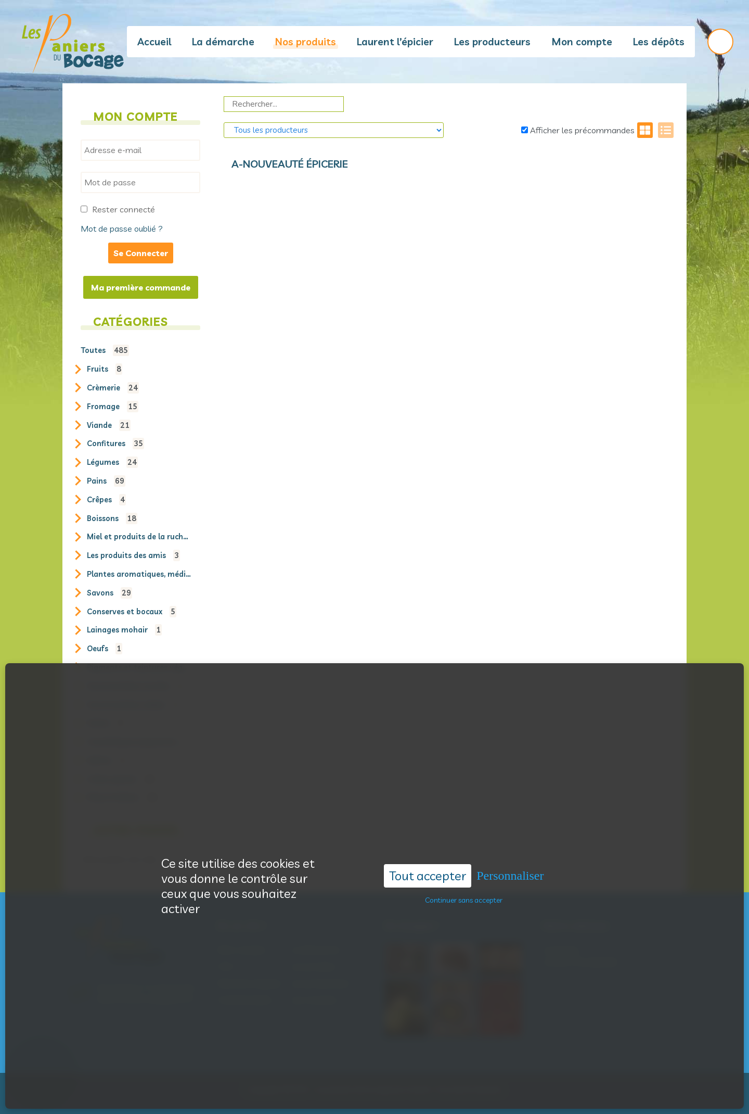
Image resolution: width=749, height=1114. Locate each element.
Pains (106, 481)
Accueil (154, 41)
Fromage (112, 406)
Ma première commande (140, 287)
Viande (109, 425)
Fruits (104, 369)
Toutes (105, 350)
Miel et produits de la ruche (139, 536)
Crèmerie (113, 388)
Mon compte (581, 41)
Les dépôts (659, 41)
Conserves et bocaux (131, 611)
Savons (109, 593)
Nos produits (305, 41)
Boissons (112, 518)
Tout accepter (427, 860)
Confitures (115, 443)
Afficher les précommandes (578, 130)
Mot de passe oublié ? (122, 228)
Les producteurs (492, 41)
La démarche (223, 41)
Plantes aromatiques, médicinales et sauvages (139, 574)
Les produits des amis (133, 555)
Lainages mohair (124, 630)
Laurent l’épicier (395, 41)
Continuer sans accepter (463, 884)
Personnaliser (510, 860)
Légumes (112, 462)
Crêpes (106, 499)
